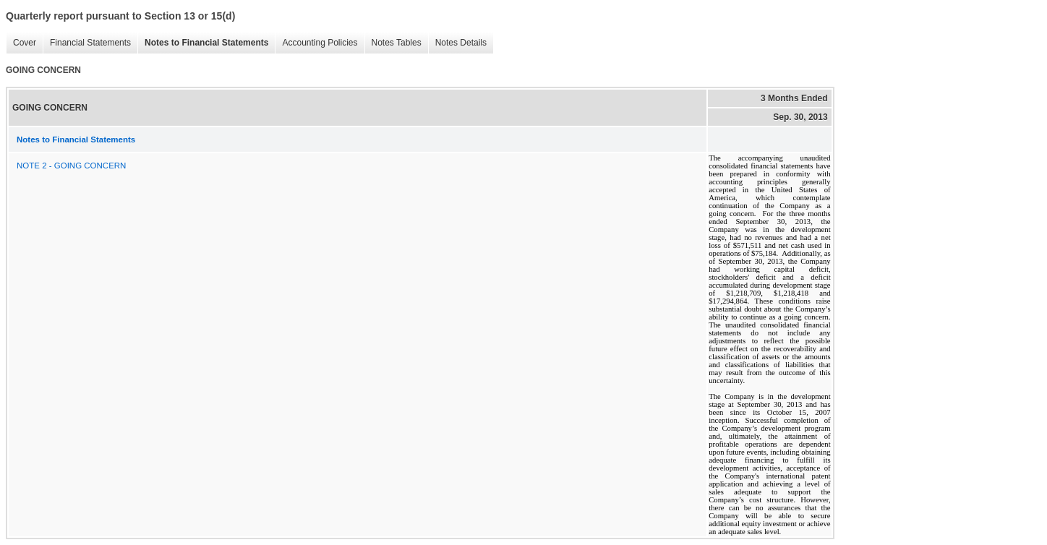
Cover (21, 43)
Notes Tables (393, 43)
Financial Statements (87, 43)
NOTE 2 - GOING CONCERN (71, 165)
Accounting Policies (316, 43)
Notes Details (457, 43)
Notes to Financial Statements (202, 43)
